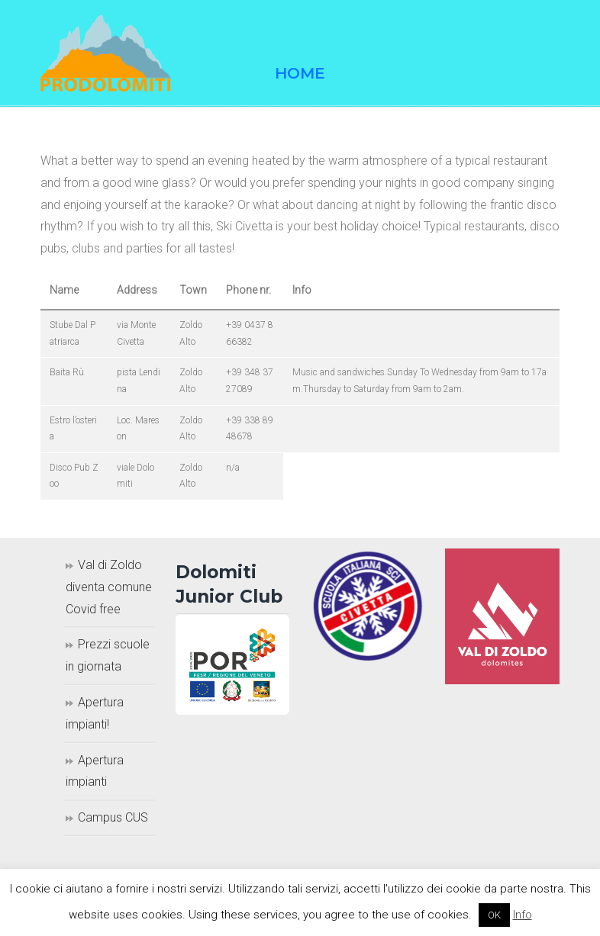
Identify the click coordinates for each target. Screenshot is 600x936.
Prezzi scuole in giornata (108, 655)
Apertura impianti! (95, 713)
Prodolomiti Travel (116, 53)
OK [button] (494, 915)
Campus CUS (113, 817)
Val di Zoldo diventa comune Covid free (109, 587)
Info (522, 915)
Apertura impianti (95, 771)
